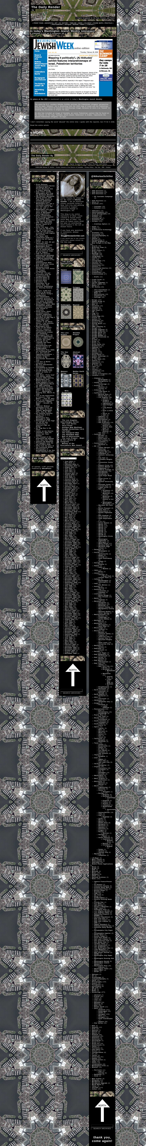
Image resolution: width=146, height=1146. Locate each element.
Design (94, 300)
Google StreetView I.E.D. (73, 429)
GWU (100, 480)
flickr (94, 314)
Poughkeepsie (103, 687)
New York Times (100, 920)
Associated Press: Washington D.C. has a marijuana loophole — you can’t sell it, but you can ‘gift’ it (45, 205)
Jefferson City (104, 636)
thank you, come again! (102, 1139)
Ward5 (100, 530)
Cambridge (102, 617)
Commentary (97, 272)
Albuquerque (103, 662)
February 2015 (70, 480)
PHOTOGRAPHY (57, 24)
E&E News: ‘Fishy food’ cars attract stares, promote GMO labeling (45, 376)
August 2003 (69, 635)
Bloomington (103, 580)
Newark (101, 659)
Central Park (110, 677)
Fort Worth (102, 750)
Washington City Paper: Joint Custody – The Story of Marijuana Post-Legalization (45, 212)
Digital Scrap (97, 301)
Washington (98, 775)
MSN (93, 870)
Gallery (95, 319)
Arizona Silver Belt (101, 887)
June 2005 (69, 604)
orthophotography (99, 979)
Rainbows (98, 1074)
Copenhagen (112, 797)
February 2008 (70, 557)
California (98, 393)
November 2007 (71, 562)
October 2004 (70, 616)
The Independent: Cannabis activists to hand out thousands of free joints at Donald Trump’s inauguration (45, 299)
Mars (100, 729)
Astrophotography (99, 235)
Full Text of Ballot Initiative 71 (43, 362)
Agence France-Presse (103, 881)
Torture (95, 1051)
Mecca (100, 820)
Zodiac (94, 1089)
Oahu (100, 567)
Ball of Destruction (70, 436)
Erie (100, 710)
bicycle (95, 246)
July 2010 (68, 514)
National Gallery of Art (108, 498)
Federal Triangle (104, 469)
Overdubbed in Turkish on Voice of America (45, 368)
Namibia (101, 827)
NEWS (80, 23)
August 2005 (69, 601)
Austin (101, 744)
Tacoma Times (99, 943)
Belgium (106, 794)
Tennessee (98, 738)
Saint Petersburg (105, 558)
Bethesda (102, 605)
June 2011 (69, 498)
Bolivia (105, 843)
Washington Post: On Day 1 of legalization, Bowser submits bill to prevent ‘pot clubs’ (45, 337)
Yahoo (94, 1086)
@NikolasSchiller (102, 176)
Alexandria (102, 768)
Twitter (94, 1055)
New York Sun (99, 918)
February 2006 (70, 593)
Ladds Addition (106, 706)
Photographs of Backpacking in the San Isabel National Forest (45, 450)
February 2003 (70, 644)
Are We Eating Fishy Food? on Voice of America (44, 372)
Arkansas (97, 390)
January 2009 (70, 541)
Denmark (106, 796)
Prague (101, 830)
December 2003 (71, 630)
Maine (96, 598)
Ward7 (100, 533)
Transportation (97, 1052)
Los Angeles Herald (102, 911)
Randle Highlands (105, 512)
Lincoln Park (103, 486)
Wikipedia (96, 1080)
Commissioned (97, 274)
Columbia (102, 722)
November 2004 (71, 615)
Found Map (96, 316)
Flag (93, 313)
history (94, 351)
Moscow (106, 833)
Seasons (95, 1027)
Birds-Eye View (98, 247)
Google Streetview (99, 337)
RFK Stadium (103, 515)
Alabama (97, 378)
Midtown (110, 684)
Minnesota (98, 623)
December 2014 (71, 483)
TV (93, 1054)
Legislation (98, 291)
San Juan (102, 716)
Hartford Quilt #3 (42, 277)
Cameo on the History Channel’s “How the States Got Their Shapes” (44, 433)
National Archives (99, 877)
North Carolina (100, 690)
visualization (97, 1064)
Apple (94, 226)
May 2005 (68, 606)
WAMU (96, 954)
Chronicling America (100, 268)
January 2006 (70, 594)
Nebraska (97, 648)
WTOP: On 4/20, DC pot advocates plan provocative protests (45, 243)
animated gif (97, 218)
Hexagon (101, 1014)
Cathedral (102, 453)
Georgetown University (103, 473)
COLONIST (88, 23)
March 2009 (69, 538)
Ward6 (100, 532)
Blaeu (94, 249)
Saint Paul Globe (101, 937)
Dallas (100, 747)
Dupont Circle (103, 465)
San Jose (102, 433)
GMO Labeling (97, 326)
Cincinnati (102, 698)
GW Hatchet (98, 905)
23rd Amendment (100, 290)
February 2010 (70, 522)
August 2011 (69, 495)
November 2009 (71, 526)
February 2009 (70, 539)
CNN (96, 893)
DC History (96, 287)
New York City (104, 666)
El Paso (101, 749)
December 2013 (71, 488)
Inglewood (107, 403)
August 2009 (69, 531)
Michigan (97, 620)
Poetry (94, 983)
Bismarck (102, 696)
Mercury (101, 731)
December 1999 (71, 653)
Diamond (101, 1010)
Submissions (97, 1045)
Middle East (103, 823)
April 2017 (69, 471)
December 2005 (71, 596)
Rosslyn (101, 774)
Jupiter (101, 728)
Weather (95, 1067)
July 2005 (68, 603)
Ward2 (100, 526)
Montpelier (102, 765)
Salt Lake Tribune (101, 939)
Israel (100, 818)
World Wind (96, 1084)
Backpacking (97, 240)
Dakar (105, 836)
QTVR (94, 989)
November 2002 (71, 649)
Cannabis (97, 206)
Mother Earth (99, 1007)
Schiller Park (103, 577)
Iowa (96, 583)
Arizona (97, 385)
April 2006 (69, 590)
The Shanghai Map (70, 434)
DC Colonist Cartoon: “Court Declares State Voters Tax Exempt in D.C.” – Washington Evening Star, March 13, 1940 (45, 390)
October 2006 (70, 581)
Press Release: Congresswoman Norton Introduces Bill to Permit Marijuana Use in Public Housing (45, 187)
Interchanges (108, 404)
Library (95, 372)
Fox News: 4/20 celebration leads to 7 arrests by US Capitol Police (44, 238)
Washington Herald (101, 961)
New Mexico (99, 660)
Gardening (96, 320)
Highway (95, 347)
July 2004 (68, 621)
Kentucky (97, 589)
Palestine (102, 828)
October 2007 (70, 563)
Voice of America (101, 951)
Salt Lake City (104, 762)
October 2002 (70, 650)
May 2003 (68, 640)
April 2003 (69, 641)
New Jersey (98, 657)
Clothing (95, 271)
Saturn (101, 734)
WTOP (96, 971)
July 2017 (68, 469)
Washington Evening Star (104, 958)
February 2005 (70, 610)
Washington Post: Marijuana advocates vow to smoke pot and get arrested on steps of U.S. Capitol (45, 249)
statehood (96, 1036)
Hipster (95, 350)
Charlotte (102, 691)
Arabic (94, 228)
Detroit (101, 622)
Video (94, 1061)
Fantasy (95, 307)
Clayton (101, 635)
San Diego (102, 421)
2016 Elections (97, 201)
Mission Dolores (106, 430)
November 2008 (71, 544)
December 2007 (71, 560)
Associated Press (101, 889)
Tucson (101, 388)
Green (94, 343)
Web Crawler (97, 1078)
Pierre (100, 725)
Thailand (97, 755)
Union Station (103, 523)
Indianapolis (103, 582)
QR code (95, 987)
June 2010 (69, 516)
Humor (94, 357)
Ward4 (100, 529)
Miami (100, 555)
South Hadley (103, 619)
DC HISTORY (63, 23)
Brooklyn (106, 669)
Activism (95, 203)
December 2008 (71, 542)
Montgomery (103, 381)
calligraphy (96, 256)
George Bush (97, 323)
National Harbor (104, 611)
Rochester (102, 688)
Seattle (101, 777)
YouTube (95, 1087)
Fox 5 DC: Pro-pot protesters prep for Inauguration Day (43, 274)
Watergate (102, 542)
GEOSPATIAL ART (51, 23)
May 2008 (68, 553)
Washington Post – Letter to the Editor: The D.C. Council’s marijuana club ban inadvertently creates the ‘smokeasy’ (44, 330)
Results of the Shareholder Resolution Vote (45, 359)
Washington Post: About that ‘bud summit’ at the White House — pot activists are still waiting (45, 322)
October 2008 (70, 545)
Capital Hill (102, 452)
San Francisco (104, 422)
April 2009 (69, 536)
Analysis (95, 215)
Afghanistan (103, 787)
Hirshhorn (106, 490)
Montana (97, 645)
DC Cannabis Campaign (103, 196)
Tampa (100, 561)
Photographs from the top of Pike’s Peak (44, 443)
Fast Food (96, 310)
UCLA (105, 413)
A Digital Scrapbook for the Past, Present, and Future (95, 18)
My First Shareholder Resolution (44, 365)
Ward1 (100, 524)
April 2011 (69, 501)
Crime (94, 281)
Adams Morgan (104, 447)
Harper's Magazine (101, 906)
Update (94, 1058)
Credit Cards (97, 279)
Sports (94, 1033)
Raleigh (101, 693)
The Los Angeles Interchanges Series (70, 421)
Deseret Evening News (103, 899)
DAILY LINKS (97, 284)
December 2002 (71, 647)
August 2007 (69, 566)
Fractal (97, 996)
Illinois (97, 573)
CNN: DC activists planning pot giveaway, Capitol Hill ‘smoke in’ (45, 255)
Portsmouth (102, 656)
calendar (95, 255)
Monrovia (102, 826)
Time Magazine (100, 949)
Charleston (102, 780)
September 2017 (71, 466)
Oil (93, 976)
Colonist (63, 167)
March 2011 (69, 503)
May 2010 (68, 517)
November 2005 (71, 597)
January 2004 (70, 628)
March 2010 (69, 520)
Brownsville (103, 746)
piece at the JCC (40, 99)
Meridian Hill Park (105, 505)
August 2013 (69, 491)
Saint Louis (102, 642)
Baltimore (102, 604)
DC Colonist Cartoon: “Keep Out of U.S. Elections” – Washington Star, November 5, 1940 (44, 416)
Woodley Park (103, 545)
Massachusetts (100, 614)
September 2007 (71, 565)
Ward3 (100, 527)
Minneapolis (103, 625)
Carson (105, 399)
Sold (93, 1029)
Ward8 (100, 534)
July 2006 (68, 585)
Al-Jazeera (98, 884)
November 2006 (71, 579)
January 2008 (70, 559)
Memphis (101, 740)
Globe (100, 1012)
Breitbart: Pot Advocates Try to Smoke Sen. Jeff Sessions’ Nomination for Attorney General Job (44, 285)
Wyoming (97, 854)
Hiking (94, 348)
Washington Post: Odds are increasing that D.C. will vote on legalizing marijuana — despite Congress (45, 353)
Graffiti (95, 340)
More (100, 1015)
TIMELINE (73, 23)
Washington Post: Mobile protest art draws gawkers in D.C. (45, 381)
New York (98, 663)
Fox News (98, 903)
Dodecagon (102, 1011)
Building (95, 253)
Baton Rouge (103, 595)
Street (94, 1042)
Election (95, 303)
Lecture (95, 369)
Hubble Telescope (99, 356)
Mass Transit (97, 859)
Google (94, 328)
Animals (95, 216)
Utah (96, 758)
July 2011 (68, 497)
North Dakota (99, 694)
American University (102, 449)
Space (96, 727)
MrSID (94, 868)
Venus (100, 737)
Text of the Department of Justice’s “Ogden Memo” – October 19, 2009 (45, 402)
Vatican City (103, 852)
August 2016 (69, 474)
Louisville (102, 591)
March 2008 (69, 556)
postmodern (96, 986)
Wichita (101, 588)
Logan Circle (103, 487)
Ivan (100, 1071)
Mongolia (102, 824)
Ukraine (101, 851)
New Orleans (103, 597)
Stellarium (96, 1039)
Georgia (97, 563)
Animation (96, 219)
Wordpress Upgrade (99, 1083)
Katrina (101, 1073)
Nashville (102, 741)
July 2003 (68, 637)
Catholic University (106, 455)
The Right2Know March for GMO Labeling (45, 384)
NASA (94, 876)
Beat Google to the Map (101, 243)
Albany (101, 664)
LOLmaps (66, 431)
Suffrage (97, 297)
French (94, 317)
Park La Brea (108, 410)
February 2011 (70, 504)
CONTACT (90, 24)
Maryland (97, 601)
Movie (94, 867)
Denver (101, 437)
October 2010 (70, 510)
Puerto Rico (99, 715)
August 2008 (69, 548)
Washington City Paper (103, 955)
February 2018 (70, 464)
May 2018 (68, 463)
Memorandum (97, 861)
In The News (97, 359)
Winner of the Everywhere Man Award (71, 444)
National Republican (102, 917)
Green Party (96, 344)
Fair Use (97, 167)
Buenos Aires (110, 841)
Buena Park (102, 396)
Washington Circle (105, 536)
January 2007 (70, 576)
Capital (94, 258)
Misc (96, 1005)
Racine (101, 784)
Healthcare (96, 346)
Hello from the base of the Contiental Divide (45, 446)
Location (95, 375)
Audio (94, 237)
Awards (95, 238)
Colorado (97, 434)
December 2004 (71, 613)
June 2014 (69, 485)
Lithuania (106, 805)
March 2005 (69, 609)
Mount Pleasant (104, 508)
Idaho (96, 570)
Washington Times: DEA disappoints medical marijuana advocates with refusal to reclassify (45, 307)
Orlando (101, 557)
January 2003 (70, 646)
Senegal (101, 834)
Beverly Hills (103, 394)
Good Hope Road (105, 475)
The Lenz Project (70, 438)
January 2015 (70, 482)
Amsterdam (111, 809)
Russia (101, 831)
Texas (96, 743)
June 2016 (69, 477)
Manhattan (107, 673)
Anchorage (102, 384)
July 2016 (68, 476)
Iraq (100, 815)
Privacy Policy (89, 167)
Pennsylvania (99, 709)
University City (104, 644)
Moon (100, 732)
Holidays (95, 353)
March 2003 (69, 643)
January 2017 (70, 473)
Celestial (95, 263)
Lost (96, 1001)
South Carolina (100, 721)
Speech (95, 1031)
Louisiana (98, 594)
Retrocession (99, 294)
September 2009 (71, 529)
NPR (96, 923)
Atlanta (101, 564)
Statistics (95, 1037)
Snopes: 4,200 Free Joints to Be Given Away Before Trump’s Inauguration (44, 293)
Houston (101, 752)
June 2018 (69, 461)
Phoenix (101, 387)
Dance (94, 285)
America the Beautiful (44, 441)
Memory (97, 1004)
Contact (108, 167)
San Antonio (103, 753)
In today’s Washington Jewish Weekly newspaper (62, 31)
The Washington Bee (102, 948)
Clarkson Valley (104, 633)
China (100, 790)
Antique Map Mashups (72, 427)
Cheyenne (102, 855)
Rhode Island (99, 718)
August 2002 (69, 652)
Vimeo (94, 1062)
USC (104, 415)
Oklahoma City (104, 701)
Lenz (96, 999)
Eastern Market (104, 467)
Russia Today (99, 936)
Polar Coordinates (105, 1018)
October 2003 (70, 633)
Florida (97, 552)
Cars (94, 259)
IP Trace (95, 365)
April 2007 (69, 572)
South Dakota (99, 724)
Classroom (96, 269)
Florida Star (99, 902)
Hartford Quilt (41, 280)
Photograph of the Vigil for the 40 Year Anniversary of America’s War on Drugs (45, 423)
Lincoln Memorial (106, 495)
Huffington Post (100, 909)
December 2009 (71, 525)
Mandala (97, 1002)
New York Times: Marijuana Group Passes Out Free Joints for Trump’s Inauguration (45, 268)
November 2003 (71, 631)
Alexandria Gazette (101, 886)
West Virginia (99, 778)
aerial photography (99, 214)
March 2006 (69, 591)
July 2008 (68, 550)
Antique (95, 221)
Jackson (101, 629)
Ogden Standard (100, 924)
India (100, 814)
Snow (96, 1076)
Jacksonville (103, 554)
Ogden (100, 759)
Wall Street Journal (101, 952)
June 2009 (69, 534)
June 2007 (69, 569)
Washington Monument (107, 503)
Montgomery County (106, 608)
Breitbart (97, 892)
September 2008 (71, 547)
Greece (105, 803)
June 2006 (69, 587)
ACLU (94, 202)
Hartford (101, 444)
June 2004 (69, 622)
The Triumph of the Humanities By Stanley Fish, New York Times (45, 438)
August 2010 (69, 513)
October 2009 (70, 528)
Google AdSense (98, 329)
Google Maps (97, 334)
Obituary (95, 974)
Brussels (101, 789)
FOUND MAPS (98, 23)
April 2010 (69, 519)
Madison (101, 783)
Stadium (95, 1034)
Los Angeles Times (101, 912)
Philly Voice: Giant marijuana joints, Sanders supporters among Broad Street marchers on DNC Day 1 (45, 314)
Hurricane (98, 1070)
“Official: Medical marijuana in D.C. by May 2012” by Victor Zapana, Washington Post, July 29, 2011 (44, 409)
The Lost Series (69, 424)
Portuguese (96, 985)
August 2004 (69, 619)
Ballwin (101, 632)
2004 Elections (97, 191)
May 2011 (68, 500)
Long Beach (107, 407)
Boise (100, 571)
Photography (97, 982)
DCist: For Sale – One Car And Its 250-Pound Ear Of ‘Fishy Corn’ (45, 229)
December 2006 (71, 578)
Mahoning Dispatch (101, 914)
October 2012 (70, 494)
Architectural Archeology (102, 229)
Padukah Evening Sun (102, 926)
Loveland (102, 441)
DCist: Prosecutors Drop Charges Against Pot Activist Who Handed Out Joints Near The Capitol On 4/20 (45, 218)
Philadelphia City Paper (103, 930)
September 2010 (71, 511)
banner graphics (98, 241)
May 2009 (68, 535)
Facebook (95, 306)
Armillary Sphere (101, 224)
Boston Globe (99, 890)
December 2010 (71, 507)
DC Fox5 (97, 895)
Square (101, 1021)
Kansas (97, 586)
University (96, 1057)
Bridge (94, 252)
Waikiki (105, 568)
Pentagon (102, 772)
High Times (98, 908)
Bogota (109, 846)
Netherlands (107, 806)
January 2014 (70, 486)
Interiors (95, 363)
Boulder (101, 436)
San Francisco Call (101, 940)
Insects (95, 360)
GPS (93, 338)
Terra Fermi (67, 425)
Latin (94, 366)
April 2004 (69, 625)
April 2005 (69, 607)
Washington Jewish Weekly (90, 99)
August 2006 (69, 584)
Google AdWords (98, 331)
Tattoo (94, 1046)
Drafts (96, 277)
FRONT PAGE (38, 23)
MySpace (95, 874)
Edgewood (102, 468)
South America (104, 837)
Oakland (101, 416)
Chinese (95, 266)
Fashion (95, 309)
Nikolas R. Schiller (48, 167)
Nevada (97, 651)
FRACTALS (108, 23)
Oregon (97, 703)
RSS (103, 167)
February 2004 (70, 627)
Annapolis (102, 602)
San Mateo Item (100, 942)
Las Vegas (102, 653)
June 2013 (69, 492)
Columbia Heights (105, 459)
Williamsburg (112, 670)
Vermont (97, 763)
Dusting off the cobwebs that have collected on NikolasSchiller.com (44, 343)
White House (103, 543)
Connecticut (99, 443)
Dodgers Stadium (106, 401)
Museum (95, 871)
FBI (93, 312)
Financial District (106, 424)
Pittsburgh (102, 713)
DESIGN (75, 24)
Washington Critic (99, 1065)
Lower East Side (109, 681)
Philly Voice (99, 934)
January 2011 (70, 505)
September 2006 (71, 582)
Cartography (97, 260)
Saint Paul (102, 626)
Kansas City (103, 638)
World (96, 786)
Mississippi (98, 628)
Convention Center (105, 462)
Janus (96, 998)
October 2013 (70, 489)
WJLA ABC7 (98, 970)
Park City (102, 761)
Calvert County (104, 607)
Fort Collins (103, 440)
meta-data (96, 862)
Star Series (98, 1023)
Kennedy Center (104, 484)
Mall (100, 489)
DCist (96, 896)
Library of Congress (100, 374)
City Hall (101, 458)
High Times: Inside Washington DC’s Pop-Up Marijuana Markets (45, 193)
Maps (96, 293)
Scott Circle (103, 517)
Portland (101, 704)
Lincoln (101, 650)
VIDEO (82, 24)
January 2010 (70, 523)
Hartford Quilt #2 (42, 279)
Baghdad (106, 817)
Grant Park (107, 576)
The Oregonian (100, 946)
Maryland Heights (105, 639)
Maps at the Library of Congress (72, 440)
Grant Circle (103, 478)
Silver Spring (103, 613)
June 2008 (69, 551)
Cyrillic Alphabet (98, 282)
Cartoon (95, 262)
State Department (105, 518)
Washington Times (101, 968)
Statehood (98, 295)
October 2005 (70, 599)
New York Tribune (101, 921)
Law (93, 368)
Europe (101, 793)
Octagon (101, 1017)
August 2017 (69, 467)
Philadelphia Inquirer (102, 933)
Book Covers (97, 250)
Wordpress (96, 1081)
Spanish (95, 1030)
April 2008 (69, 554)
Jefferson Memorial (106, 492)
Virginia (97, 766)
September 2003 (71, 634)
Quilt (96, 1008)
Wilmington (102, 551)
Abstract (97, 995)
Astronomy (96, 234)
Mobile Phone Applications (102, 864)
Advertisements (98, 212)
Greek (94, 341)
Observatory (103, 511)
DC (95, 446)
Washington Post (101, 966)
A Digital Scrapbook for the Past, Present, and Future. (88, 164)
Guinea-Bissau (104, 812)
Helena (101, 647)
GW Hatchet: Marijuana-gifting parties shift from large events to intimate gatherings (45, 198)
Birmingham (103, 379)
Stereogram (96, 1040)
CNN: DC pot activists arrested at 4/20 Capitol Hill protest (45, 233)
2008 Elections (97, 192)
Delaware (97, 549)
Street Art (96, 1043)
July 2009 (68, 532)
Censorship (96, 265)
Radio (94, 990)
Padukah (101, 592)
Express (101, 967)
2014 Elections (97, 193)
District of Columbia (77, 167)
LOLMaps (95, 858)
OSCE (94, 980)
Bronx (105, 667)
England (106, 800)
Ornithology (96, 977)
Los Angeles (103, 397)
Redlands (102, 418)
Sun (99, 735)
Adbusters (96, 211)
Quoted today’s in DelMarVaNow (43, 347)
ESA (93, 304)
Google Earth (97, 332)
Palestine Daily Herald (103, 927)
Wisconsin (98, 781)
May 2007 (68, 570)
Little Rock (102, 391)
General (95, 322)
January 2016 (70, 479)
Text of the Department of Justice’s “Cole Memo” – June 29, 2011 (45, 397)
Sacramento (103, 419)
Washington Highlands (103, 539)
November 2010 (71, 508)
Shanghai (106, 792)
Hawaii (96, 566)
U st (100, 521)
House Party (97, 354)
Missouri (97, 631)
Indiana (97, 579)
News (94, 878)
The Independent (100, 945)
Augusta (101, 599)
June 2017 (69, 470)
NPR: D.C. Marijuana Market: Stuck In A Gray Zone (44, 224)
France (105, 802)
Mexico (101, 821)
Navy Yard (102, 509)
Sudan (100, 849)
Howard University (105, 481)
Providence (102, 719)
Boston (101, 616)
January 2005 (70, 612)
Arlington (102, 769)
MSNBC (97, 915)
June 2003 (69, 638)
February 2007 (70, 575)
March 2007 (69, 573)
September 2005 (71, 600)
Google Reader (98, 335)
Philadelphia (103, 712)
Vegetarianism (97, 1060)
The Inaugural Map (70, 433)
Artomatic (96, 232)
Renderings (96, 992)
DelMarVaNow (99, 898)
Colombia (106, 845)
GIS (93, 325)
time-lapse (96, 1049)
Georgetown (103, 471)
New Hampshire (100, 654)
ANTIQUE (68, 24)
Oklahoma (98, 700)
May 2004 (68, 624)
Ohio (96, 697)
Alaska (96, 382)
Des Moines (103, 585)
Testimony (96, 1048)
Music (94, 873)
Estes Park (102, 438)
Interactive (96, 362)
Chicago (101, 574)
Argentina (106, 839)
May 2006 (68, 588)
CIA (99, 771)
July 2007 (68, 568)
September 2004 (71, 618)
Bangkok (101, 756)
